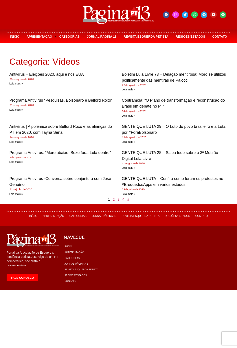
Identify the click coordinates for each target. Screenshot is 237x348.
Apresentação (39, 36)
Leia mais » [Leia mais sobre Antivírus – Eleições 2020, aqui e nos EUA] (16, 83)
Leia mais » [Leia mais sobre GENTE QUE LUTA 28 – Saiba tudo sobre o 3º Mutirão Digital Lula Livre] (128, 167)
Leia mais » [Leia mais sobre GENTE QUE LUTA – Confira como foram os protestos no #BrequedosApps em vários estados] (128, 194)
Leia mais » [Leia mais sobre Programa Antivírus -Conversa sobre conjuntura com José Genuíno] (16, 194)
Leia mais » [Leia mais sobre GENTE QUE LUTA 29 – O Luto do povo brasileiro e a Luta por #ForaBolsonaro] (128, 141)
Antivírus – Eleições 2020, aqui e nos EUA (46, 74)
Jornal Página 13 (101, 36)
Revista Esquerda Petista (146, 36)
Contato (219, 36)
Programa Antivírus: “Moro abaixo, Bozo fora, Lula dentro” (60, 152)
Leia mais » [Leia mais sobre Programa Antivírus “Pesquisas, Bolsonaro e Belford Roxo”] (16, 109)
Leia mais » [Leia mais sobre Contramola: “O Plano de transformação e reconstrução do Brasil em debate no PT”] (128, 115)
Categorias (69, 36)
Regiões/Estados (190, 36)
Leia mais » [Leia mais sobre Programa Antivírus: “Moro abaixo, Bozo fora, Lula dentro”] (16, 161)
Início (14, 36)
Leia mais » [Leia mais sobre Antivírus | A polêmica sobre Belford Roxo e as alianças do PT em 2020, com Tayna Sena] (16, 141)
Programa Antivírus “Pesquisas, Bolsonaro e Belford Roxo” (60, 100)
